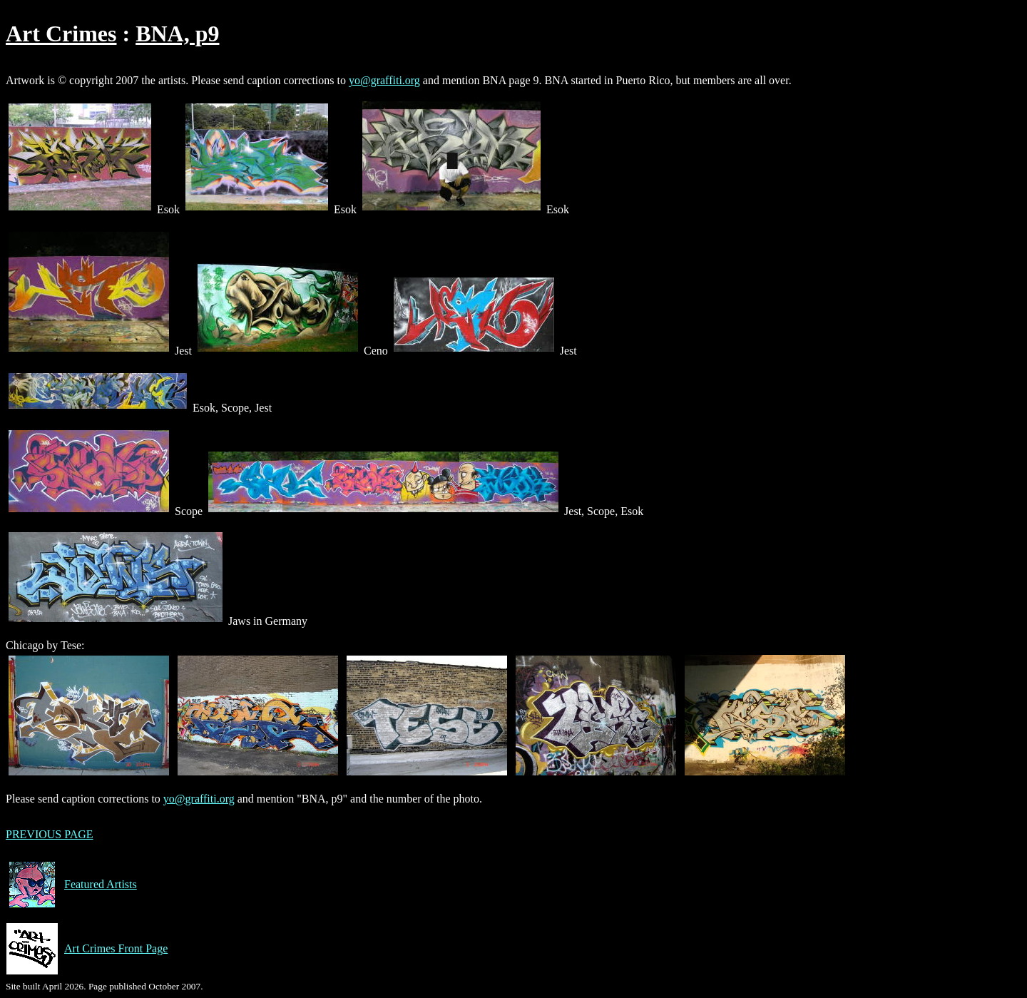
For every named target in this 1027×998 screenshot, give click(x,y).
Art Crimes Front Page (87, 948)
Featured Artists (71, 884)
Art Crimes (61, 33)
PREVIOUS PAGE (49, 834)
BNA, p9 (177, 33)
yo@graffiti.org (384, 80)
